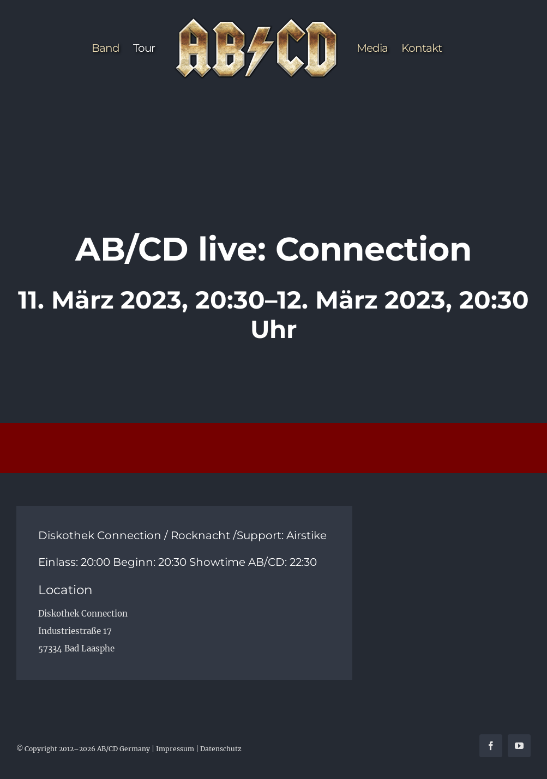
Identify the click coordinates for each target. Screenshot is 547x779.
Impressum (175, 749)
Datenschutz (221, 749)
